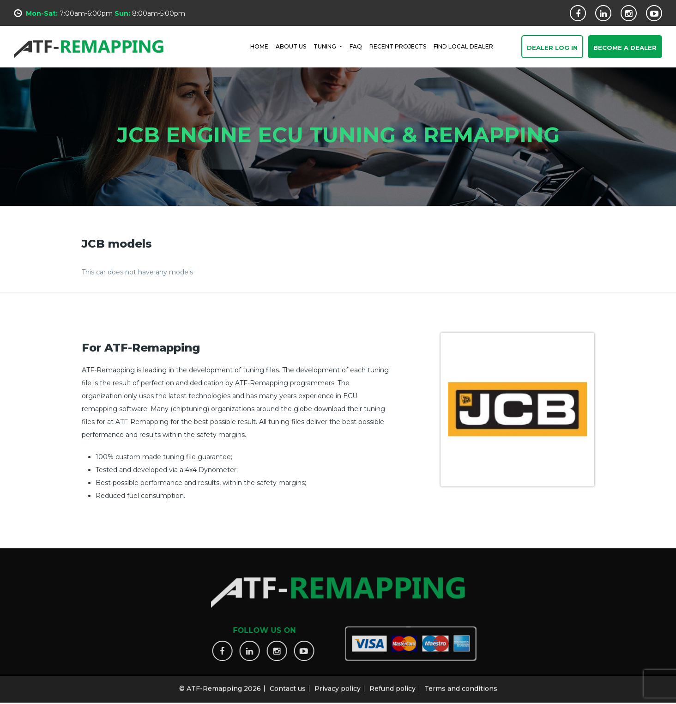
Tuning (326, 45)
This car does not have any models (137, 272)
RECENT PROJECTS (397, 45)
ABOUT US (291, 45)
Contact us (288, 685)
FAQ (356, 45)
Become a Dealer (625, 48)
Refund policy (392, 685)
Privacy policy (337, 685)
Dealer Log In (552, 48)
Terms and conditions (460, 685)
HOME (259, 45)
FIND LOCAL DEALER (463, 45)
